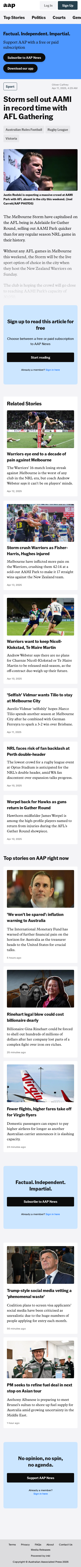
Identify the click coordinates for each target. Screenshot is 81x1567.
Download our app (20, 68)
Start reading (40, 357)
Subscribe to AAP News (24, 57)
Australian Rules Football (24, 129)
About (50, 1544)
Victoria (11, 138)
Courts (59, 17)
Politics (39, 17)
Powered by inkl (40, 1555)
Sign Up (67, 5)
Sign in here (53, 369)
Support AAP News (40, 1478)
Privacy (25, 1544)
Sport (10, 86)
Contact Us (65, 1544)
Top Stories (14, 17)
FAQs (38, 1544)
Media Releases (40, 1549)
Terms (12, 1544)
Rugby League (58, 129)
